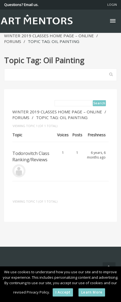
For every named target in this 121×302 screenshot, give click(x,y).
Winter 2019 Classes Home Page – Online (49, 35)
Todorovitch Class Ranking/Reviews (30, 156)
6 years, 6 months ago (96, 155)
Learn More (91, 292)
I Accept (63, 292)
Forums (12, 41)
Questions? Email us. (21, 4)
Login (112, 4)
